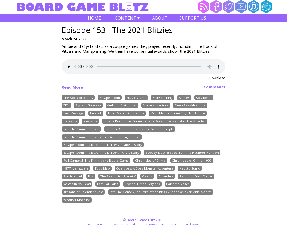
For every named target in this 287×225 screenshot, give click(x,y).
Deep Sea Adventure (190, 105)
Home (94, 18)
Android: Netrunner (122, 105)
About (160, 18)
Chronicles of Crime (150, 160)
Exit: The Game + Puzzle (81, 129)
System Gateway (88, 105)
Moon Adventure (155, 105)
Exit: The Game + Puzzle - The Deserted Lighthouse (101, 137)
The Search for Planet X (118, 176)
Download (217, 78)
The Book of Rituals (78, 98)
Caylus (147, 176)
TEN (66, 105)
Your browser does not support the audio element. (143, 66)
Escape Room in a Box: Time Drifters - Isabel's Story (102, 145)
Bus (91, 176)
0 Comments (212, 87)
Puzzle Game (136, 98)
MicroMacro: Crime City (126, 113)
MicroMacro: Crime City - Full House (177, 113)
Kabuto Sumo (190, 168)
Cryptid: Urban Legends (142, 184)
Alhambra (166, 176)
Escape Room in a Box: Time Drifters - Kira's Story (101, 153)
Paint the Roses (178, 184)
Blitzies (184, 98)
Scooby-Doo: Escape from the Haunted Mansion (182, 153)
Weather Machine (76, 200)
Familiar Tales (107, 184)
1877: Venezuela (75, 168)
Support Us (192, 18)
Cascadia (70, 121)
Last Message (73, 113)
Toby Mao (102, 168)
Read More (72, 87)
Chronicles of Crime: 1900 (192, 160)
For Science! (72, 176)
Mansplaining (162, 98)
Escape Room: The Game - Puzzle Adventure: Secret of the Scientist (155, 121)
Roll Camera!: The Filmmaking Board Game (96, 160)
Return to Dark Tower (196, 176)
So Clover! (204, 98)
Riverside (90, 121)
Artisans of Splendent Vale (83, 192)
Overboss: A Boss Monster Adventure (144, 168)
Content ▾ (127, 18)
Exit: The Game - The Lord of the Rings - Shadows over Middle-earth (160, 192)
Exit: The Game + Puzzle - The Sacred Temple (140, 129)
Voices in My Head (77, 184)
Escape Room (109, 98)
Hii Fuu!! (96, 113)
